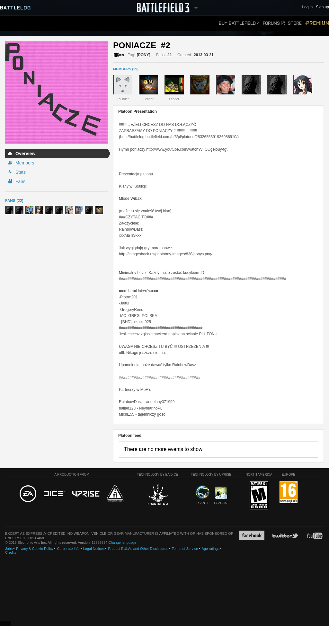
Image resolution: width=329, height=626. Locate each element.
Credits (10, 552)
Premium (317, 23)
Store (295, 23)
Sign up (322, 7)
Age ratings (210, 549)
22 (169, 55)
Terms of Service (185, 549)
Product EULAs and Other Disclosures (138, 549)
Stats (20, 172)
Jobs (9, 549)
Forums (274, 23)
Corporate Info (68, 549)
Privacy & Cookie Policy (34, 549)
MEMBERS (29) (125, 69)
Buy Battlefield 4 (239, 23)
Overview (25, 153)
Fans (20, 181)
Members (24, 162)
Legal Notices (94, 549)
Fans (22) (14, 200)
